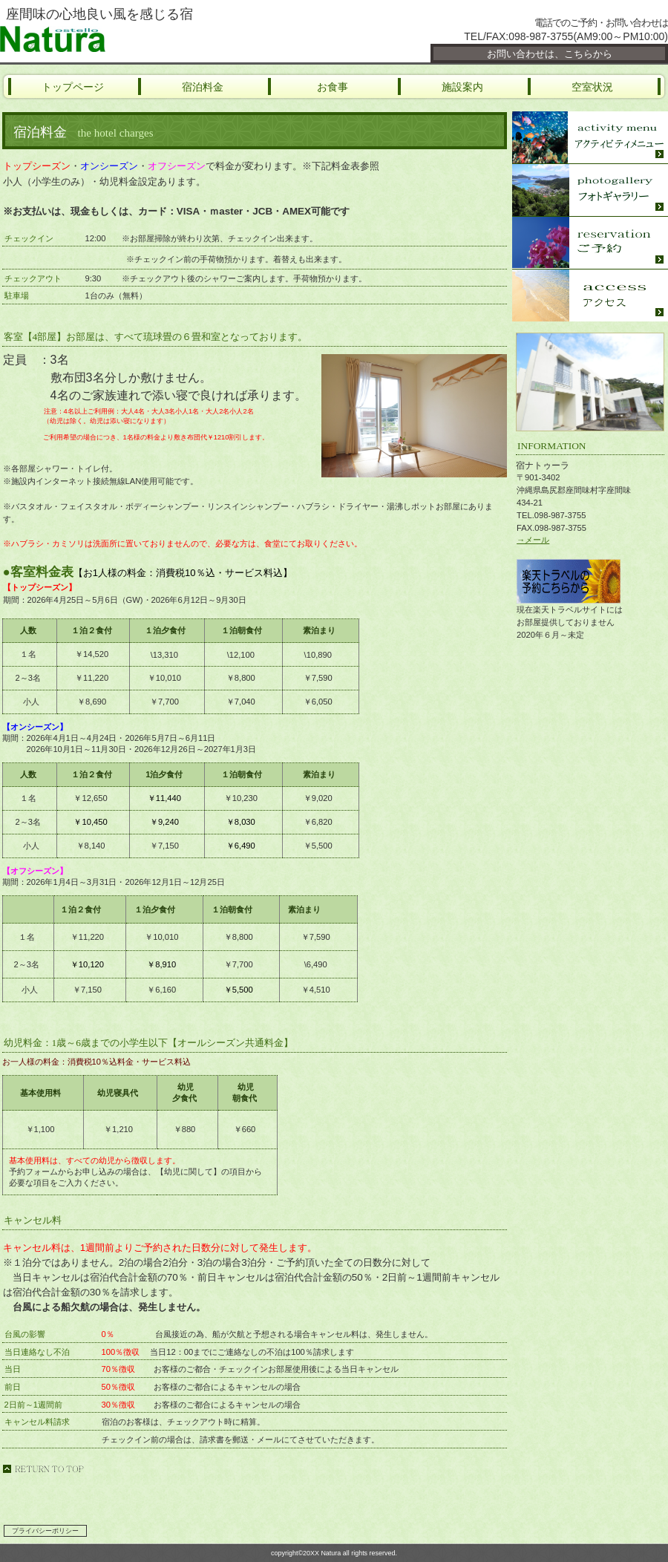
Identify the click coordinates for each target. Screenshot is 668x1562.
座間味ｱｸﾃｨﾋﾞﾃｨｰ (590, 137)
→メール (533, 539)
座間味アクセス (590, 295)
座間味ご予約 (590, 243)
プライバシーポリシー (45, 1531)
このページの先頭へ (43, 1468)
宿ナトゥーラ (178, 38)
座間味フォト (590, 190)
